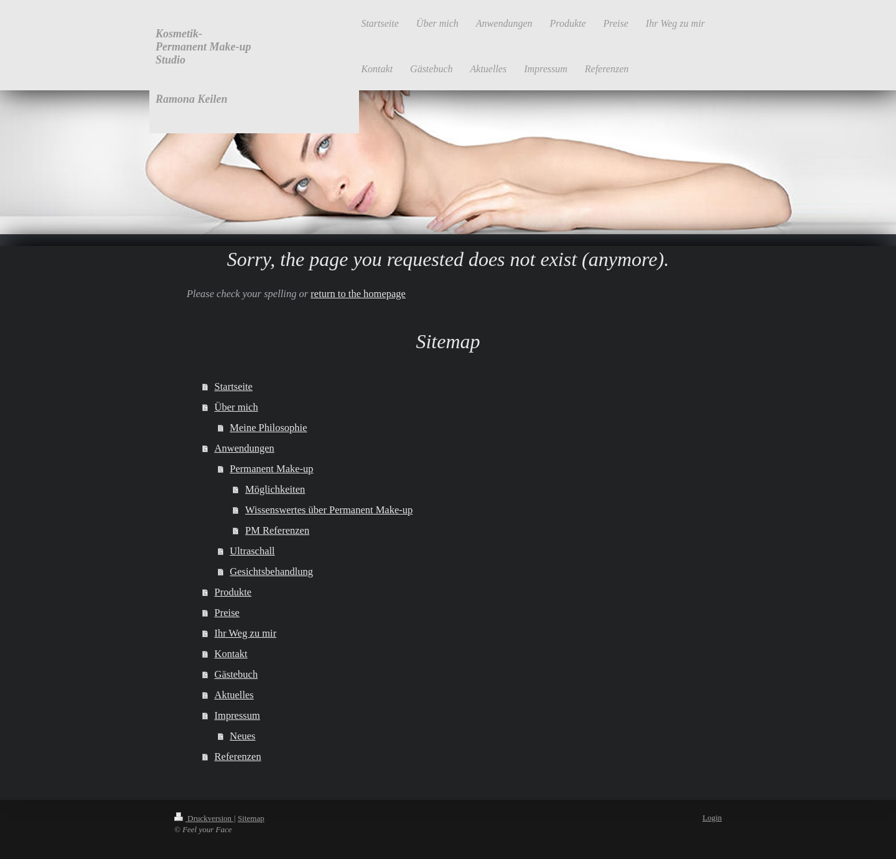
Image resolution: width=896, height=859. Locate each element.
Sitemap (251, 818)
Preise (227, 613)
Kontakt (231, 654)
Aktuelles (234, 695)
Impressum (237, 715)
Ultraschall (252, 551)
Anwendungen (244, 448)
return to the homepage (358, 294)
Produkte (233, 592)
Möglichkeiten (275, 489)
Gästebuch (236, 674)
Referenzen (238, 756)
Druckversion (203, 818)
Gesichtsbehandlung (271, 571)
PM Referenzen (277, 530)
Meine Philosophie (268, 428)
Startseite (234, 386)
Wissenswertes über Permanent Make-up (329, 510)
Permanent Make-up (271, 469)
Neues (242, 736)
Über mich (236, 407)
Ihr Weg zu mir (246, 633)
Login (712, 817)
